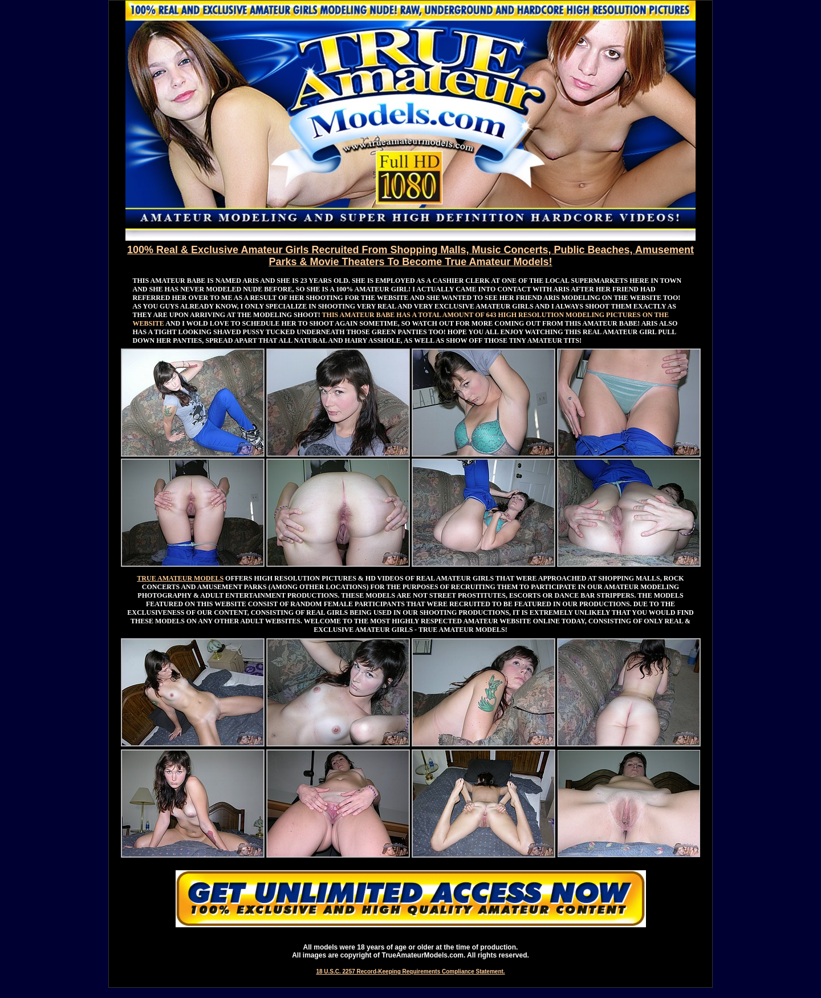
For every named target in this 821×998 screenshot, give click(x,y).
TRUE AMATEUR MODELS (180, 578)
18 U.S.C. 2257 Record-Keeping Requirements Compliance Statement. (410, 971)
